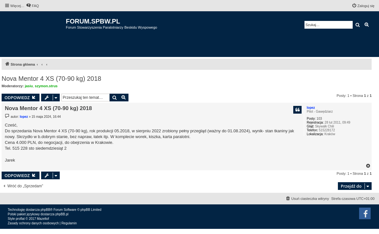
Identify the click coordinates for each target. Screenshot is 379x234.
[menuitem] (32, 6)
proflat (20, 218)
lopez (311, 107)
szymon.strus (46, 86)
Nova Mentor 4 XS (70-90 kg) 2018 (51, 78)
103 (319, 118)
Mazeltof (43, 218)
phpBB (45, 209)
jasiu (29, 86)
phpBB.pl (61, 214)
